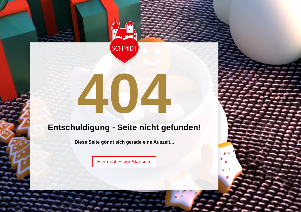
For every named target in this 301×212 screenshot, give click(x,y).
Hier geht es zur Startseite (124, 161)
